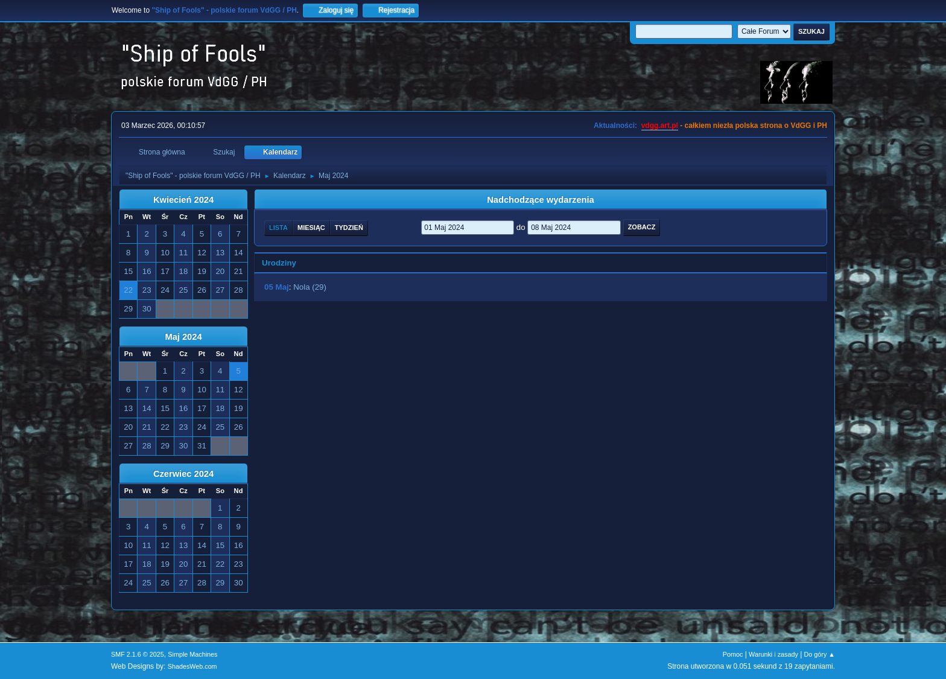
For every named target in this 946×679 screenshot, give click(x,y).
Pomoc (733, 654)
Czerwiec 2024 (183, 474)
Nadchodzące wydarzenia (540, 200)
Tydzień (349, 227)
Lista (278, 227)
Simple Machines (192, 654)
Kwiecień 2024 (183, 200)
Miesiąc (311, 227)
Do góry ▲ (819, 654)
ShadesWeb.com (192, 666)
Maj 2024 (183, 337)
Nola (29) (309, 287)
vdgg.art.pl (659, 125)
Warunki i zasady (773, 654)
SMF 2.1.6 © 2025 (137, 654)
